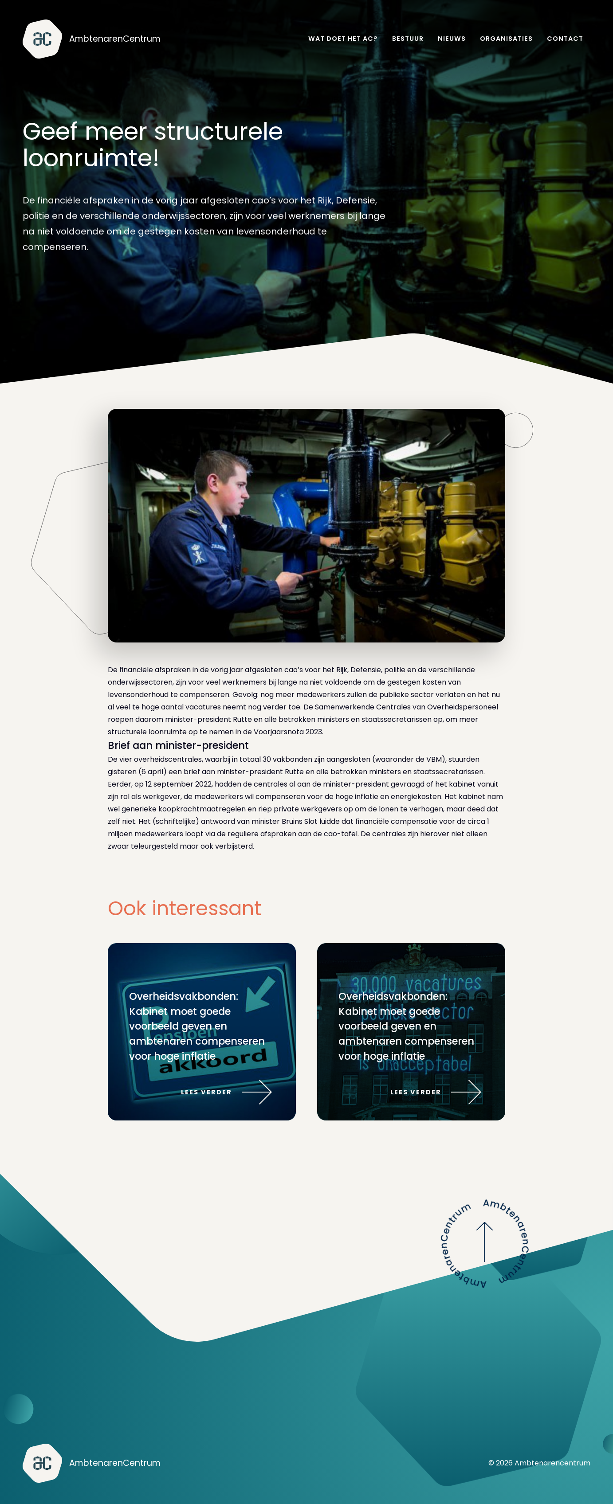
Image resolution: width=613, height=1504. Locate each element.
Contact (565, 38)
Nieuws (452, 38)
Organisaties (506, 38)
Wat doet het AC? (343, 38)
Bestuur (408, 38)
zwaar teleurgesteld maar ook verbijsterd (180, 846)
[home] (92, 39)
